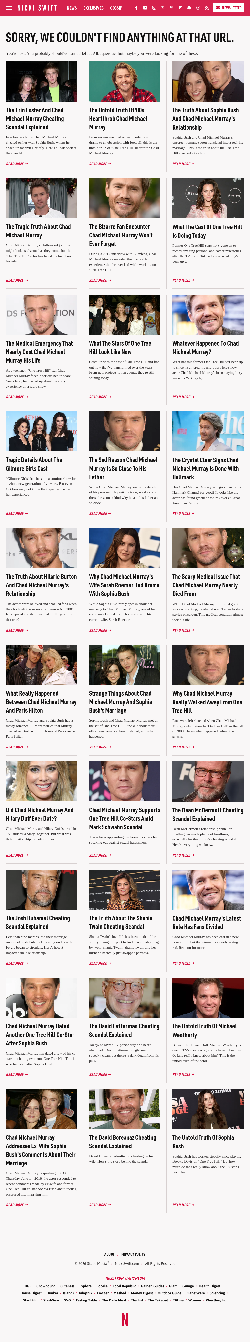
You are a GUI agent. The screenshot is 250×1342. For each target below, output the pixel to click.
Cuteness (67, 1286)
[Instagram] (154, 8)
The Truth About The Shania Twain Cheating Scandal (120, 922)
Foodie (102, 1286)
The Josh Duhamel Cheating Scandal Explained (38, 922)
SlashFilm (31, 1300)
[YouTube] (145, 8)
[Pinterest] (171, 8)
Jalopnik (85, 1293)
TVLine (178, 1300)
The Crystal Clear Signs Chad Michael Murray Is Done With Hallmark (205, 468)
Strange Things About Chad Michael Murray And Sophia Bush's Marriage (120, 701)
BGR (28, 1286)
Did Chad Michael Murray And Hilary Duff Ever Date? (39, 813)
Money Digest (142, 1293)
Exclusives (93, 7)
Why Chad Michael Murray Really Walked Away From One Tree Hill (207, 701)
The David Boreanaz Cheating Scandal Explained (122, 1141)
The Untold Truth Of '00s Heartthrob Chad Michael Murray (118, 118)
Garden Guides (152, 1286)
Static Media (97, 1263)
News (72, 7)
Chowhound (45, 1286)
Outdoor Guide (169, 1293)
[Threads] (198, 8)
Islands (68, 1293)
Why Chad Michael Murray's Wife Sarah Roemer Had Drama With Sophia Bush (124, 585)
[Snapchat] (189, 8)
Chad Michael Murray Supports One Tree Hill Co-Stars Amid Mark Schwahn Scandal (124, 818)
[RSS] (206, 8)
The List (137, 1300)
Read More (15, 163)
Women (194, 1300)
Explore (85, 1286)
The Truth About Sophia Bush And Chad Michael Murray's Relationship (205, 118)
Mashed (120, 1293)
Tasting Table (86, 1300)
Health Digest (209, 1286)
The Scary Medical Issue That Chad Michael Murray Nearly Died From (206, 585)
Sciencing (217, 1293)
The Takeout (158, 1300)
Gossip (116, 7)
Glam (173, 1286)
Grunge (188, 1286)
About (109, 1254)
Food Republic (124, 1286)
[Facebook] (136, 8)
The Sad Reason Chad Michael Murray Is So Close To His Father (123, 468)
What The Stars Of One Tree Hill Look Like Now (120, 347)
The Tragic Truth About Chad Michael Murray (38, 230)
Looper (103, 1293)
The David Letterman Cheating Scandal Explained (124, 1030)
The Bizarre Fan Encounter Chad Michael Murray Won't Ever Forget (121, 235)
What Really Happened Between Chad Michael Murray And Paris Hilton (41, 701)
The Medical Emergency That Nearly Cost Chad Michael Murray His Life (39, 351)
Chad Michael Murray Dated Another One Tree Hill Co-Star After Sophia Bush (40, 1034)
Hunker (52, 1293)
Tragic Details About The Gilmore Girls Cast (34, 463)
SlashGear (51, 1300)
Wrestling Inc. (216, 1300)
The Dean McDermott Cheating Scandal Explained (208, 814)
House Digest (31, 1293)
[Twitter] (162, 8)
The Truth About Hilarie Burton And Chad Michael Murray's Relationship (41, 585)
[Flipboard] (180, 8)
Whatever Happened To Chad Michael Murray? (205, 347)
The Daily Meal (114, 1300)
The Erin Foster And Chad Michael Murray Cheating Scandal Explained (35, 118)
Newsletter (229, 7)
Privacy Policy (133, 1254)
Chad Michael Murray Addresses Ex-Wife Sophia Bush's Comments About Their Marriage (40, 1150)
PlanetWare (195, 1293)
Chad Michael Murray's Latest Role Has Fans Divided (206, 922)
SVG (67, 1300)
